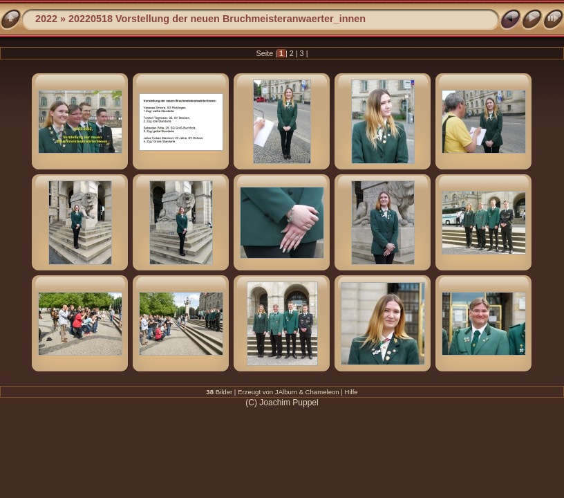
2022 (46, 18)
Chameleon (322, 392)
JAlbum (286, 392)
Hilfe (351, 392)
